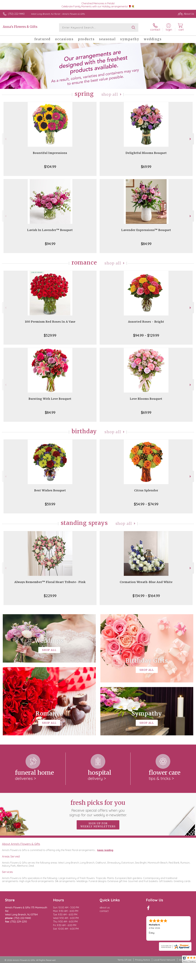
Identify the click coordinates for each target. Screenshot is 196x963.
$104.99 (50, 166)
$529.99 (50, 335)
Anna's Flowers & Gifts (20, 27)
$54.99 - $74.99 (146, 504)
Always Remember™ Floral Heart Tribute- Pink (50, 582)
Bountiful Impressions (50, 153)
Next (190, 139)
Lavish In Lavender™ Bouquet (50, 230)
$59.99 (50, 504)
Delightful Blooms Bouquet (146, 153)
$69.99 (146, 166)
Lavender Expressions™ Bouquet (146, 230)
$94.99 (50, 243)
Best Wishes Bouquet (50, 490)
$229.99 (50, 595)
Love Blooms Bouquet (146, 398)
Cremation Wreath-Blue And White (146, 582)
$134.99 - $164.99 (146, 595)
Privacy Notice (142, 959)
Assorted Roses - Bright (146, 321)
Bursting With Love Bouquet (50, 398)
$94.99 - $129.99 (146, 335)
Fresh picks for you (98, 808)
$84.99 (146, 243)
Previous (5, 139)
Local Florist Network (164, 959)
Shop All (109, 94)
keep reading (105, 850)
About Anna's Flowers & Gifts (21, 844)
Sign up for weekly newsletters (98, 825)
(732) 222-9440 (16, 13)
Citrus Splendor (146, 490)
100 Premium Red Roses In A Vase (50, 321)
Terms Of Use (124, 959)
